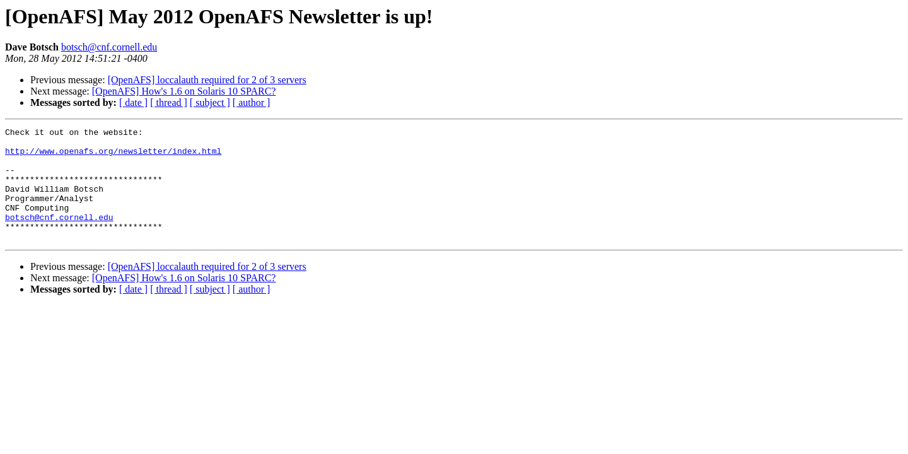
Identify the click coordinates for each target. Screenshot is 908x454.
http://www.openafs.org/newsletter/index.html (113, 156)
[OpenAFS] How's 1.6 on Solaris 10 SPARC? (184, 91)
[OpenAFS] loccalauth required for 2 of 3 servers (207, 79)
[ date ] (133, 102)
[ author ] (252, 102)
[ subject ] (210, 102)
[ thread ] (168, 102)
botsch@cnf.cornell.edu (109, 47)
